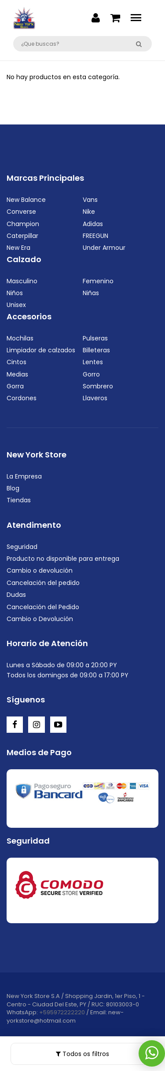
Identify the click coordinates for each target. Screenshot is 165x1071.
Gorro (91, 374)
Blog (13, 488)
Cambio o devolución (40, 570)
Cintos (16, 362)
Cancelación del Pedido (43, 607)
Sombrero (98, 386)
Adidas (93, 223)
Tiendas (19, 500)
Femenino (98, 281)
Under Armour (104, 247)
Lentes (93, 362)
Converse (21, 211)
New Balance (26, 199)
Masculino (22, 281)
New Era (18, 247)
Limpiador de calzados (41, 350)
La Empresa (24, 476)
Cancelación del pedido (43, 582)
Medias (17, 374)
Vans (90, 199)
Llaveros (95, 398)
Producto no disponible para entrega (63, 558)
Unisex (16, 304)
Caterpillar (22, 235)
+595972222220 (62, 1012)
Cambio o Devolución (40, 618)
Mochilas (20, 338)
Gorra (15, 386)
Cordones (22, 398)
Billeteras (96, 350)
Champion (23, 223)
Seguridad (22, 546)
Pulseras (95, 338)
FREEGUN (95, 235)
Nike (89, 211)
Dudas (16, 594)
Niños (15, 293)
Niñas (91, 293)
